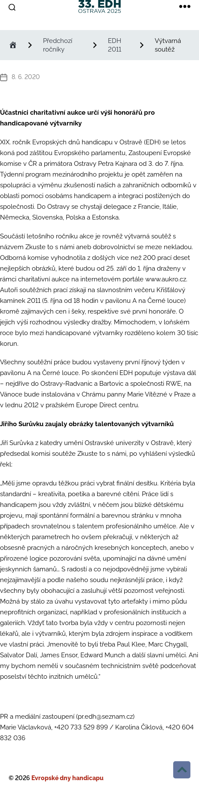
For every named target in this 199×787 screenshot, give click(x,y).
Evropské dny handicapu (67, 778)
